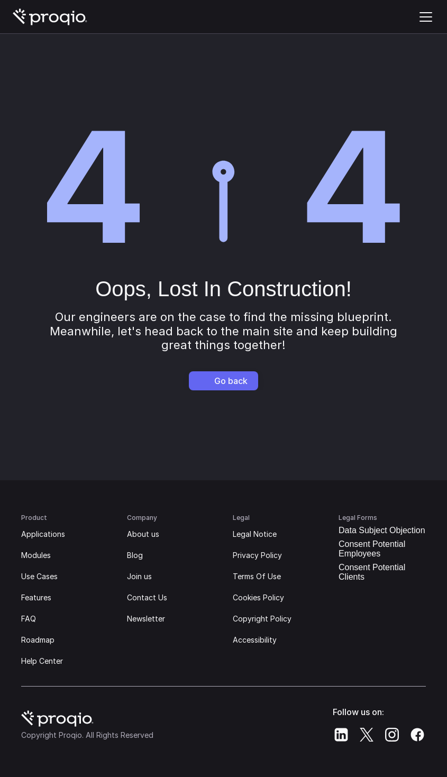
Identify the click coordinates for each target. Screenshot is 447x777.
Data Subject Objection (382, 530)
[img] (50, 16)
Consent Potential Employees (372, 549)
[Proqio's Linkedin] (341, 734)
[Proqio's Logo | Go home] (50, 16)
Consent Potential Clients (372, 572)
